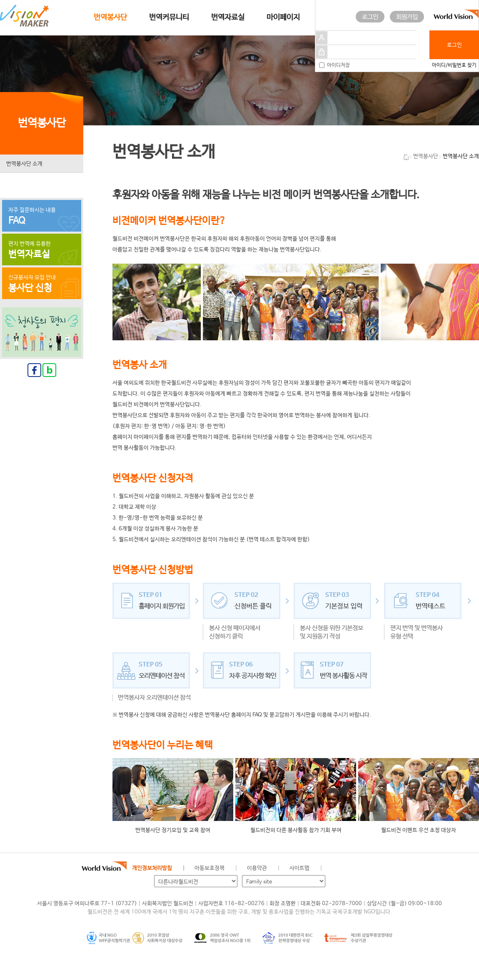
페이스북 (349, 868)
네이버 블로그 (363, 868)
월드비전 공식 (335, 868)
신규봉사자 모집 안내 (41, 284)
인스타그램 (376, 868)
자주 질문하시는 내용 (41, 216)
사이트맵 (299, 868)
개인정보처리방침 (152, 868)
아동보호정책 (210, 868)
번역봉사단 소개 (24, 164)
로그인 (370, 16)
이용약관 (257, 868)
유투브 (391, 868)
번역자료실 (227, 17)
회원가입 (407, 16)
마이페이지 (283, 17)
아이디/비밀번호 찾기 (454, 65)
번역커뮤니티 (169, 17)
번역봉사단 (110, 17)
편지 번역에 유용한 (41, 250)
